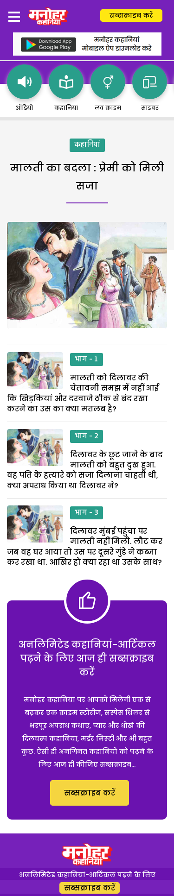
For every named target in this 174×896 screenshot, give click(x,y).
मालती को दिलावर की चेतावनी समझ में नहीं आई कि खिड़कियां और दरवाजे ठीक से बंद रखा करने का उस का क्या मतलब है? (83, 393)
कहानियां (87, 145)
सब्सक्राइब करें (131, 15)
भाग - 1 (86, 359)
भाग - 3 (86, 512)
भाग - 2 (86, 436)
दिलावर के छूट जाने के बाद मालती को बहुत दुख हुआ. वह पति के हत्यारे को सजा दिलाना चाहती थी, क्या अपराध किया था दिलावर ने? (85, 470)
